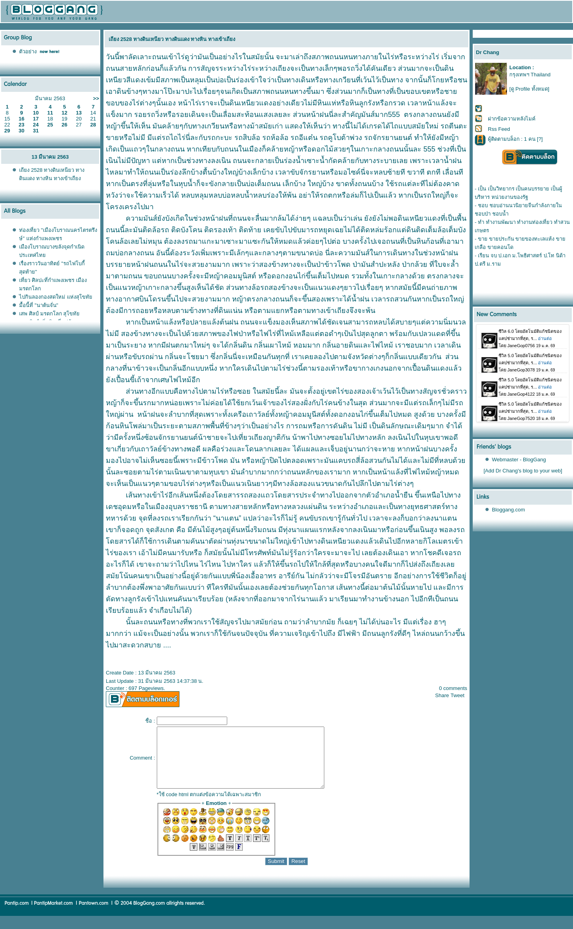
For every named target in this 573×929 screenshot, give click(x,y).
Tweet (457, 695)
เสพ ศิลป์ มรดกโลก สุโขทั (49, 314)
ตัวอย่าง (28, 51)
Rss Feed (499, 129)
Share (442, 695)
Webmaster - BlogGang (519, 460)
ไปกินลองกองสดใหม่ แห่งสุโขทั (55, 297)
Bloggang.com (508, 510)
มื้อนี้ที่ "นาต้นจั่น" (38, 305)
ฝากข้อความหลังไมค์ (512, 119)
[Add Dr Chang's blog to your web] (522, 471)
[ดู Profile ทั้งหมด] (529, 89)
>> (96, 98)
